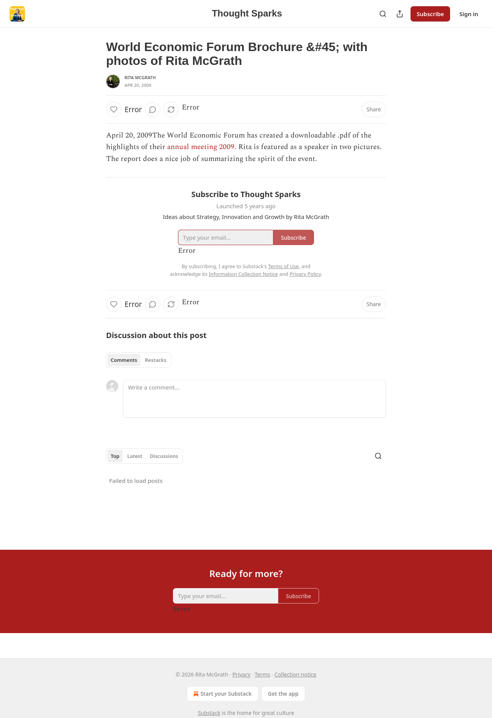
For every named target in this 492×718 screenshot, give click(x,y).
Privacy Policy (305, 273)
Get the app (283, 693)
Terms (262, 674)
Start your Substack (221, 694)
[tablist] (138, 360)
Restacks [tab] (155, 360)
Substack (209, 712)
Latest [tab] (134, 456)
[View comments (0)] (152, 109)
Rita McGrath (140, 77)
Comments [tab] (124, 360)
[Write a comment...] (254, 399)
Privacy (242, 674)
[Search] (383, 14)
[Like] (113, 109)
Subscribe (430, 14)
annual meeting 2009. (201, 147)
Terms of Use (283, 266)
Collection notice (295, 674)
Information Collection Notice (243, 273)
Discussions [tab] (164, 456)
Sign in (468, 14)
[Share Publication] (399, 14)
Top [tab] (115, 456)
